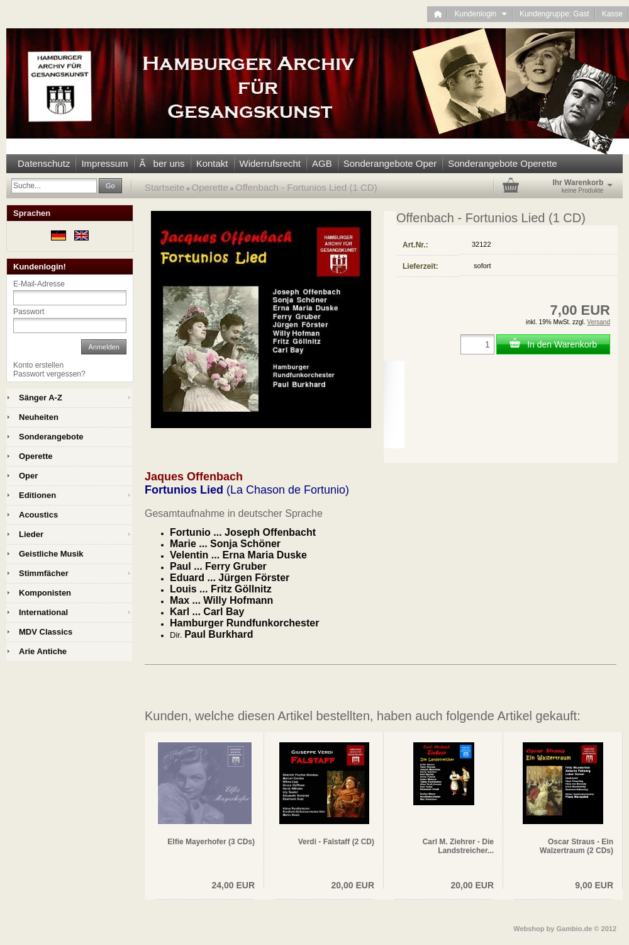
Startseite (164, 187)
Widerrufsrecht (270, 163)
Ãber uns (162, 163)
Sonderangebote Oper (390, 163)
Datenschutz (44, 163)
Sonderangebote (51, 436)
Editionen (37, 495)
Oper (28, 475)
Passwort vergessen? (49, 374)
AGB (322, 163)
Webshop (528, 928)
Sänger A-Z (40, 397)
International (43, 612)
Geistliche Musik (51, 553)
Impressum (104, 163)
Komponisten (45, 592)
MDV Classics (45, 632)
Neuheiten (38, 417)
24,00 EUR (233, 885)
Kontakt (212, 163)
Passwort (28, 311)
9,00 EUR (594, 885)
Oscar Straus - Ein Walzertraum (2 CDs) (576, 846)
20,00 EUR (352, 885)
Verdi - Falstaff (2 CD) (336, 841)
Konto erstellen (38, 365)
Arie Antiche (43, 651)
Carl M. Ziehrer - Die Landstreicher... (458, 846)
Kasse (612, 13)
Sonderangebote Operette (502, 163)
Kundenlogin (480, 13)
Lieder (31, 534)
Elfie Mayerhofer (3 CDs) (211, 841)
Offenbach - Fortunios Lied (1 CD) (306, 187)
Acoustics (38, 514)
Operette (210, 187)
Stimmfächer (44, 573)
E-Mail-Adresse (39, 284)
